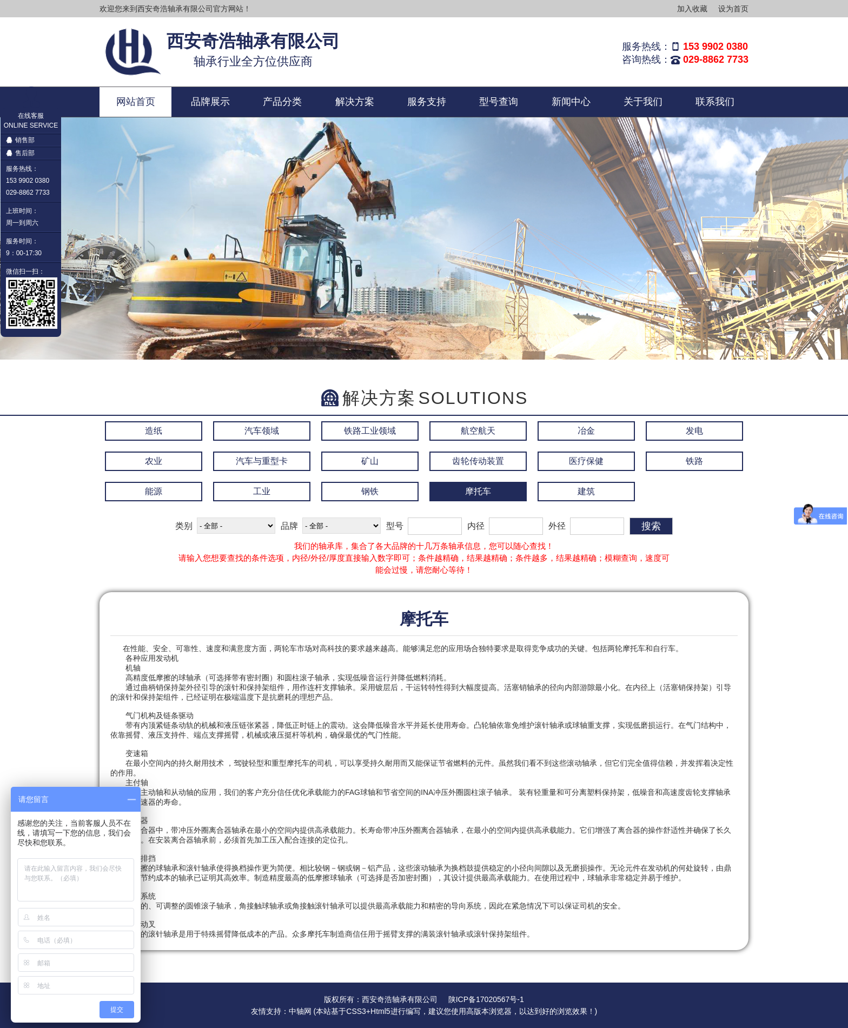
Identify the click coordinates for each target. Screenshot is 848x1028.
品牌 (289, 525)
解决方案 (354, 101)
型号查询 (498, 101)
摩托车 (478, 491)
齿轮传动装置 (478, 461)
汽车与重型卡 (262, 461)
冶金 (586, 430)
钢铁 (370, 491)
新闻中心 (571, 101)
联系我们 (714, 101)
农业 (153, 461)
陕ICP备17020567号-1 (486, 999)
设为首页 (733, 8)
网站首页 (135, 101)
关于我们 (643, 101)
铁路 (694, 461)
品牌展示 (210, 101)
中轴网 (300, 1011)
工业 (261, 491)
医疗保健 (586, 461)
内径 (476, 525)
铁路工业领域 (370, 430)
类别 (184, 525)
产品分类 (282, 101)
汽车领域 (261, 430)
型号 (394, 525)
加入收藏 (692, 8)
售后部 (20, 153)
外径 (557, 525)
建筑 (586, 491)
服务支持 (426, 101)
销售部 (20, 140)
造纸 (153, 430)
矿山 (370, 461)
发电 (694, 430)
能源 (153, 491)
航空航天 (478, 430)
